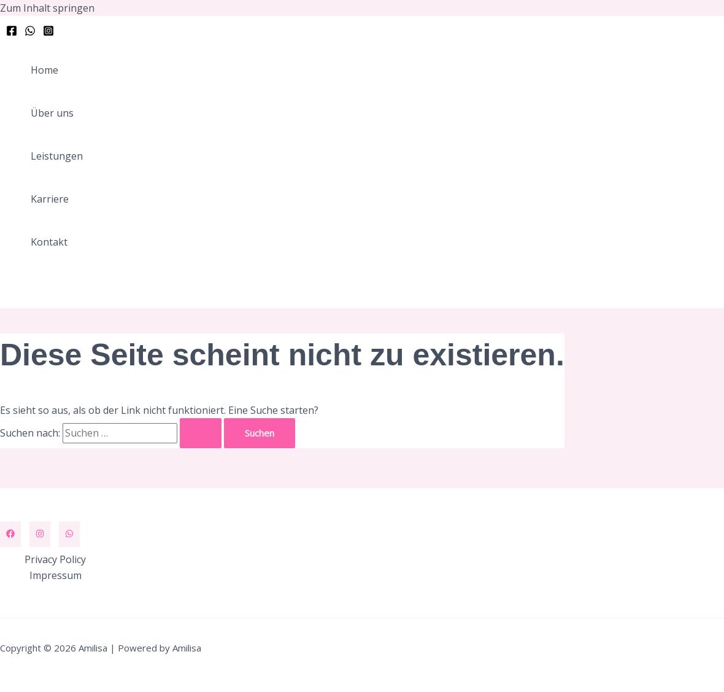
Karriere (50, 199)
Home (44, 70)
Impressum (55, 575)
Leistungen (57, 156)
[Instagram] (48, 32)
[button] (68, 287)
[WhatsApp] (30, 32)
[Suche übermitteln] (200, 433)
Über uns (52, 113)
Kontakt (49, 242)
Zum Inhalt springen (47, 8)
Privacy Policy (55, 559)
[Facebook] (11, 32)
